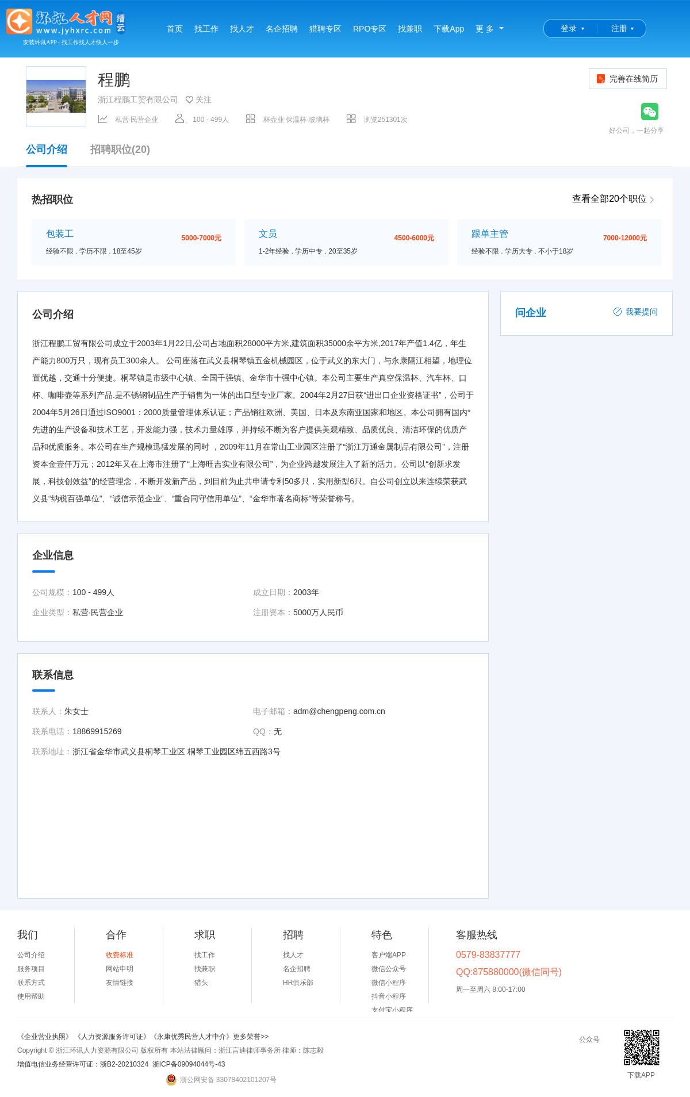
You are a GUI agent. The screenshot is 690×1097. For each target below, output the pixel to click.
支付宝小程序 (392, 1010)
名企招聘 (282, 28)
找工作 (206, 28)
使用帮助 (31, 996)
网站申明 (119, 969)
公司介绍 (46, 155)
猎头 (201, 983)
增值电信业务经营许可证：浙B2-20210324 (82, 1064)
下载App (449, 28)
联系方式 (31, 983)
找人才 (242, 28)
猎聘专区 (325, 28)
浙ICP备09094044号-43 (188, 1064)
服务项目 (31, 969)
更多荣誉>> (251, 1037)
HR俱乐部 (298, 983)
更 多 (485, 28)
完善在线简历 (626, 79)
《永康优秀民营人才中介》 (191, 1037)
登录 (569, 28)
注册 (619, 28)
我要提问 (635, 311)
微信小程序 (388, 983)
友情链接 (119, 983)
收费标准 (119, 955)
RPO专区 (369, 28)
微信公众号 (388, 969)
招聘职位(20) (120, 149)
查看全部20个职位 (609, 199)
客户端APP (388, 955)
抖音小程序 (388, 996)
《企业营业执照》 (45, 1037)
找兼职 (410, 28)
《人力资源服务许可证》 (112, 1037)
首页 (175, 28)
